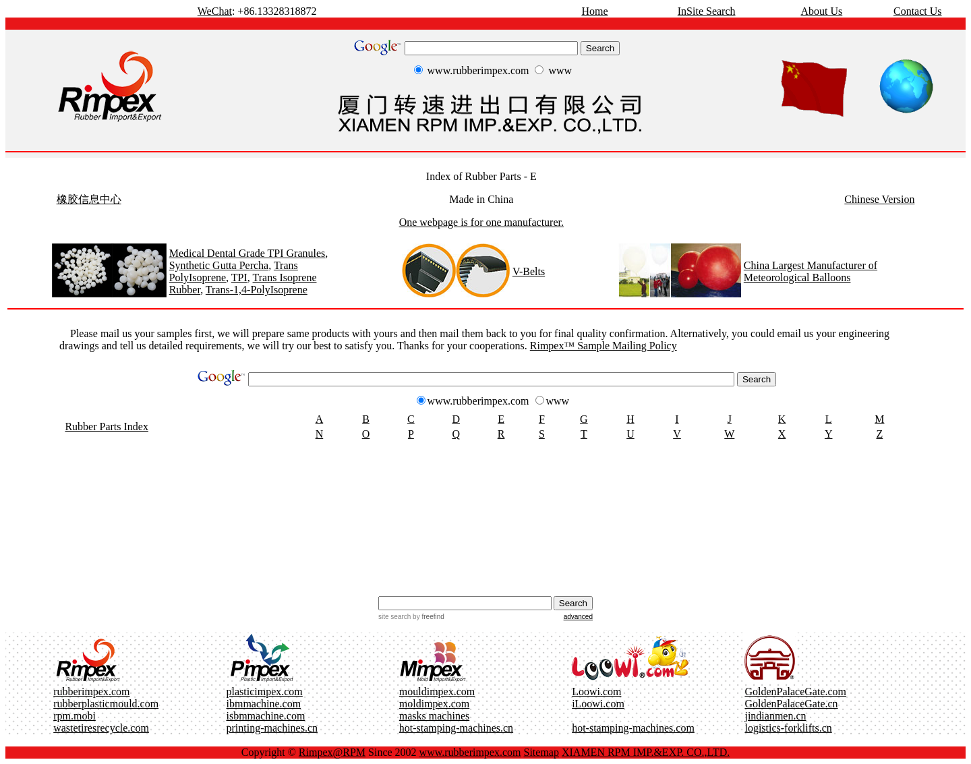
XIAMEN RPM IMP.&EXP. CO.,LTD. (646, 752)
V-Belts (528, 271)
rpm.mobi (74, 716)
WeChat (215, 11)
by (427, 616)
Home (594, 11)
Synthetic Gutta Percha (219, 265)
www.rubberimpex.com (470, 752)
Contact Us (917, 11)
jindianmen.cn (775, 716)
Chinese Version (879, 199)
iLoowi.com (598, 703)
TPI (239, 277)
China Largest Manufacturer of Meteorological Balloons (810, 271)
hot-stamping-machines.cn (456, 728)
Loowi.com (596, 691)
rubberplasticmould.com (105, 703)
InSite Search (707, 11)
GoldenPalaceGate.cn (790, 703)
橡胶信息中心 (89, 199)
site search (394, 616)
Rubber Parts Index (106, 426)
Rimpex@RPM (332, 752)
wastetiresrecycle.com (101, 728)
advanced (578, 616)
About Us (821, 11)
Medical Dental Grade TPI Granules (247, 253)
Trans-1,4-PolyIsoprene (256, 289)
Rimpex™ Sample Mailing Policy (603, 345)
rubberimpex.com (91, 691)
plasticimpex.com (265, 691)
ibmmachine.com (264, 703)
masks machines (434, 716)
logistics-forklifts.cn (787, 728)
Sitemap (541, 752)
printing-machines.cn (272, 728)
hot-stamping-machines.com (633, 728)
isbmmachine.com (266, 716)
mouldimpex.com (437, 691)
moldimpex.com (434, 703)
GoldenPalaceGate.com (795, 691)
